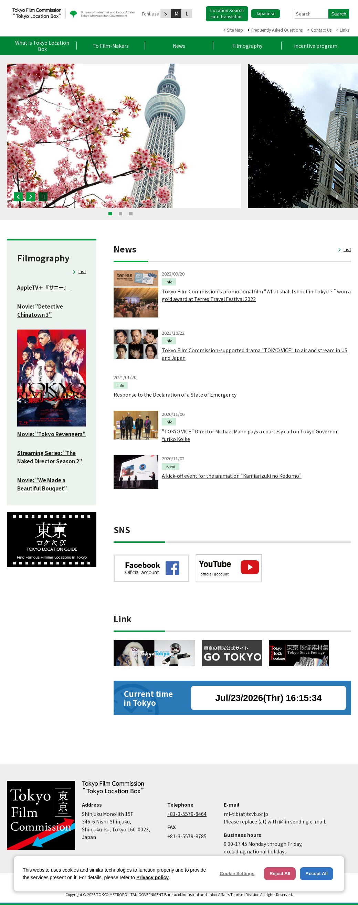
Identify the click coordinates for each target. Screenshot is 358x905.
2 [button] (120, 213)
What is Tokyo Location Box (42, 45)
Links (344, 30)
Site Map (235, 30)
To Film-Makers (111, 45)
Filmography (247, 45)
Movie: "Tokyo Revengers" (51, 434)
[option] (124, 136)
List (82, 271)
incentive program (315, 45)
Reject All (280, 873)
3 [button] (131, 213)
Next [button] (30, 196)
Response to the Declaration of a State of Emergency (175, 394)
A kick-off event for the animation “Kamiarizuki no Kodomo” (232, 475)
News (179, 45)
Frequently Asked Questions (277, 30)
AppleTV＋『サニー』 (43, 287)
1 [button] (110, 213)
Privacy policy (152, 877)
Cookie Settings (237, 873)
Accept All (316, 873)
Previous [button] (18, 196)
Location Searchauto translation (227, 13)
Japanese (265, 13)
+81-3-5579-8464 (187, 813)
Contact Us (321, 30)
